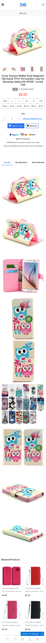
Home (23, 13)
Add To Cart (16, 125)
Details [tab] (7, 162)
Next (41, 42)
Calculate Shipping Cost (32, 118)
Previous (5, 42)
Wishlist (32, 126)
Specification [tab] (21, 162)
